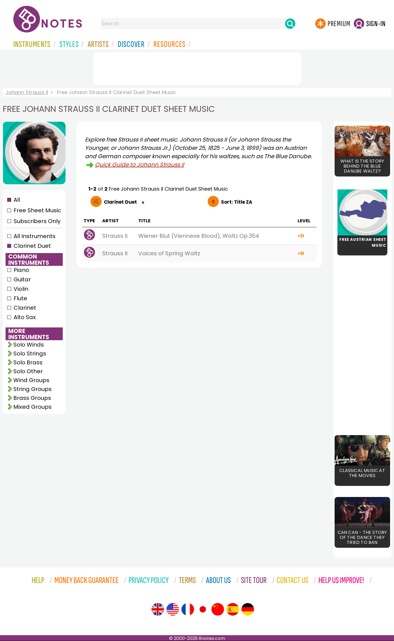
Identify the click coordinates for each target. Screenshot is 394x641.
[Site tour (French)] (188, 609)
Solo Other (28, 371)
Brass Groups (32, 398)
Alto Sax (25, 317)
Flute (20, 298)
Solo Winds (28, 345)
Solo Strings (29, 353)
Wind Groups (31, 380)
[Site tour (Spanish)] (233, 609)
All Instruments (35, 236)
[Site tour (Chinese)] (218, 609)
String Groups (32, 389)
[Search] (290, 23)
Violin (21, 289)
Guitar (22, 279)
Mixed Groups (32, 407)
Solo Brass (27, 362)
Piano (21, 270)
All (17, 200)
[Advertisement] (197, 67)
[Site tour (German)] (248, 609)
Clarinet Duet (32, 246)
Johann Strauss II (27, 92)
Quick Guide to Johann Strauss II (139, 164)
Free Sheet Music (37, 210)
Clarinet (25, 308)
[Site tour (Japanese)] (203, 609)
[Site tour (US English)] (173, 609)
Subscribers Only (37, 221)
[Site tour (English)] (158, 609)
